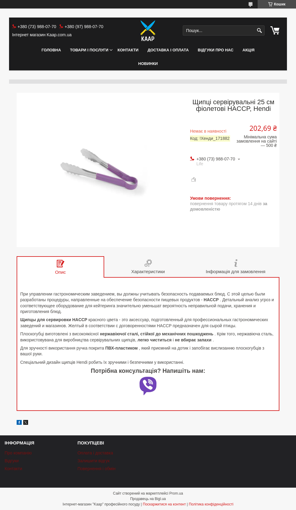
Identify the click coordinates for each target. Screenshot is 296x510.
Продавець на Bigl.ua (148, 499)
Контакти (128, 50)
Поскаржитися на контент (164, 504)
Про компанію (18, 452)
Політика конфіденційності (211, 504)
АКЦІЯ (249, 50)
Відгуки (12, 460)
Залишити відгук (93, 460)
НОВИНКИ (148, 63)
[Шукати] (259, 30)
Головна (51, 50)
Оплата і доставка (95, 452)
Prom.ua (176, 493)
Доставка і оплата (167, 50)
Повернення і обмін (96, 468)
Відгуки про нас (215, 50)
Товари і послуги (89, 50)
